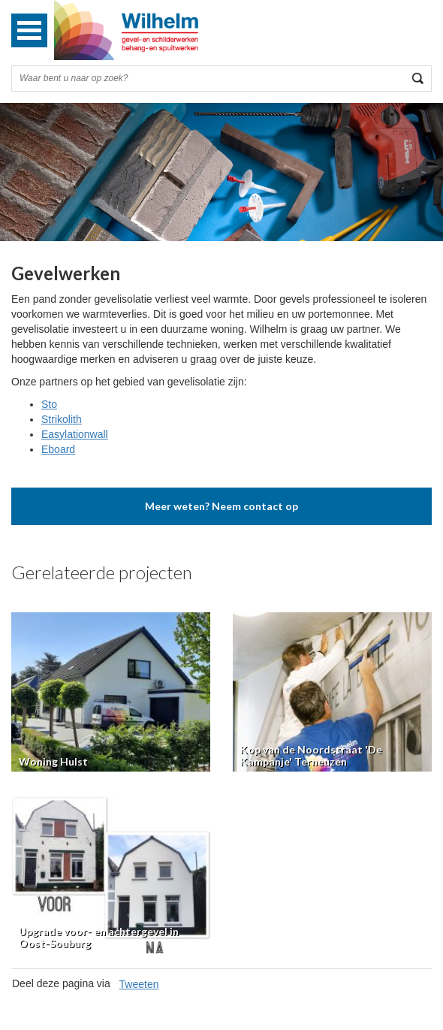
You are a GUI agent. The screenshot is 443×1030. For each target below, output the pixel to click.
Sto (49, 404)
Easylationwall (74, 434)
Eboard (58, 449)
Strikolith (61, 419)
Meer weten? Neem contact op (221, 506)
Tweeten (139, 984)
